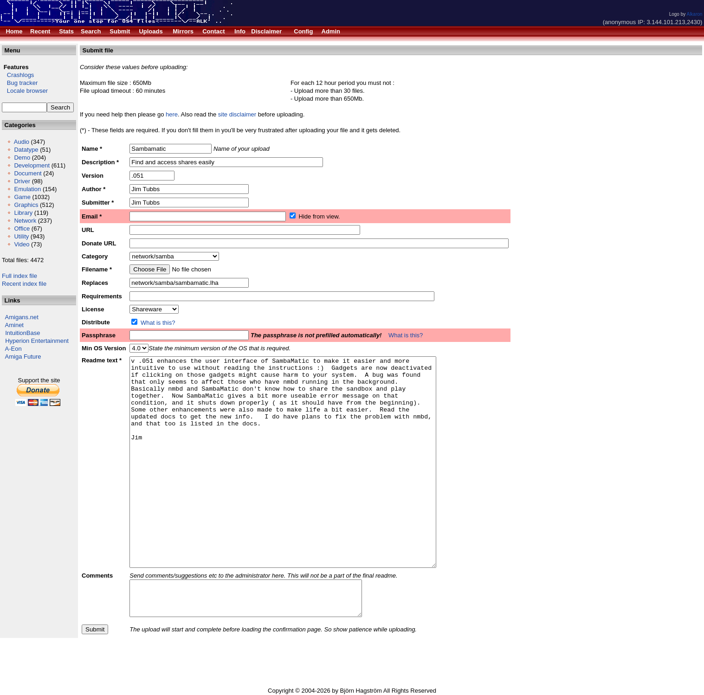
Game (22, 196)
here (172, 114)
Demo (22, 157)
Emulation (27, 189)
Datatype (26, 149)
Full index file (19, 275)
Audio (21, 141)
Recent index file (24, 283)
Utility (21, 236)
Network (25, 220)
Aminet (14, 325)
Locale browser (25, 90)
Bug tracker (20, 82)
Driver (22, 181)
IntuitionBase (22, 332)
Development (32, 165)
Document (27, 173)
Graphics (26, 204)
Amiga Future (23, 356)
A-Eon (13, 348)
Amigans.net (22, 317)
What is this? (158, 322)
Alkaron (694, 14)
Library (23, 212)
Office (22, 228)
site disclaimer (237, 114)
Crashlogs (18, 74)
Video (21, 244)
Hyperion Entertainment (37, 340)
